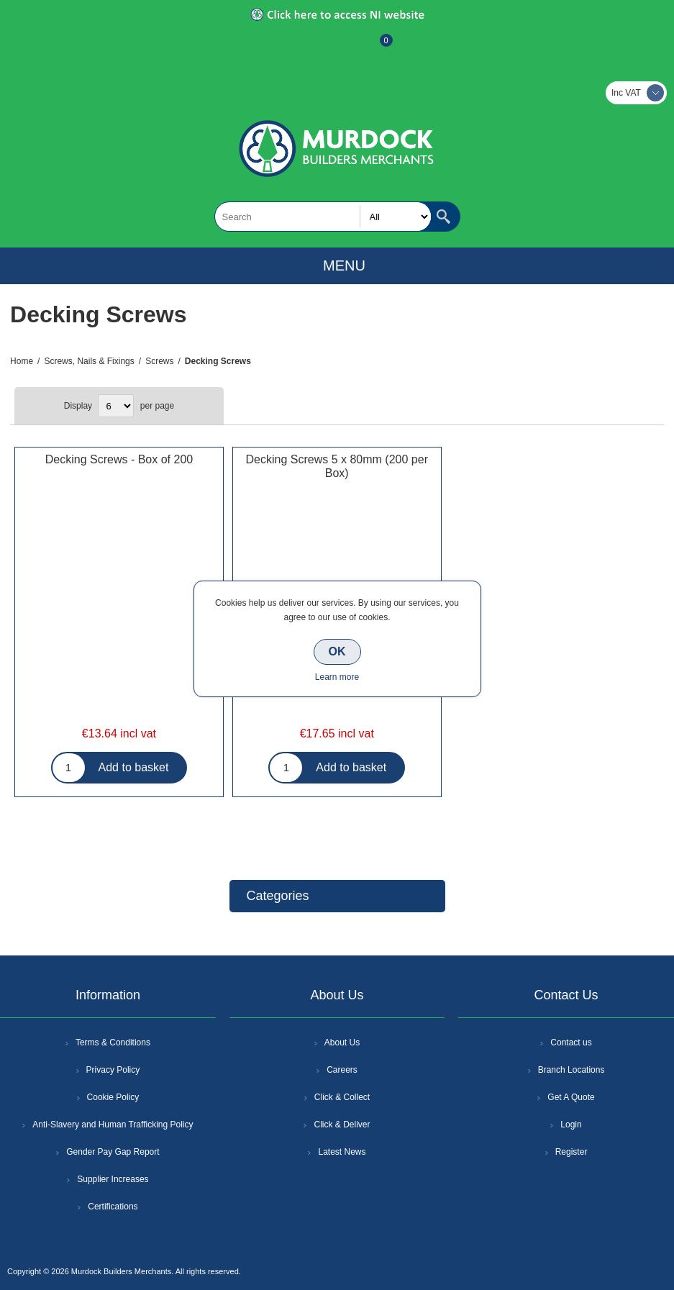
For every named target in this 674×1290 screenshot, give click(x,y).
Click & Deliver (342, 1124)
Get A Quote (570, 1097)
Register (298, 47)
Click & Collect (342, 1097)
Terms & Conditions (113, 1042)
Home (21, 361)
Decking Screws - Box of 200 (119, 459)
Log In (335, 47)
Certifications (112, 1207)
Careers (342, 1070)
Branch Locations (571, 1070)
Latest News (341, 1152)
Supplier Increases (112, 1179)
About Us (342, 1042)
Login (570, 1124)
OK (337, 651)
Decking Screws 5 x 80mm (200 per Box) (337, 466)
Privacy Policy (113, 1070)
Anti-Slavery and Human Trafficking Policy (112, 1124)
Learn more (337, 677)
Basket (375, 47)
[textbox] (323, 216)
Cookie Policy (113, 1097)
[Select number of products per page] (116, 405)
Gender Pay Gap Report (112, 1152)
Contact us (570, 1042)
